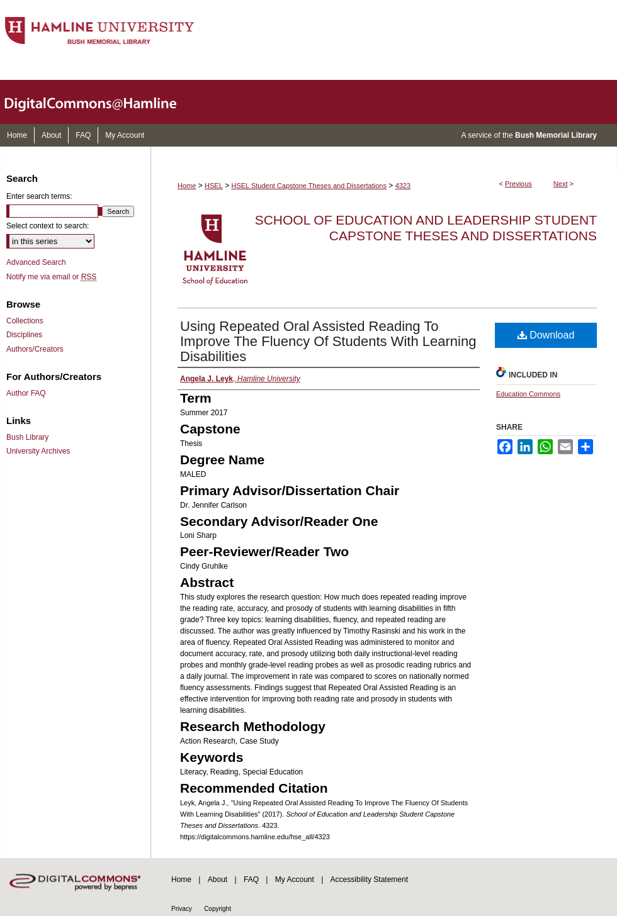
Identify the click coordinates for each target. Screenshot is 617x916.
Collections (24, 320)
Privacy (181, 908)
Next (560, 183)
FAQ (251, 879)
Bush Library (27, 437)
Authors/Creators (35, 349)
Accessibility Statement (369, 879)
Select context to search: (47, 225)
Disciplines (24, 334)
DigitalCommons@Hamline (100, 102)
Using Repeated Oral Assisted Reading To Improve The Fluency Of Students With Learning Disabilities (328, 341)
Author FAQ (26, 393)
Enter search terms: (39, 196)
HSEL (214, 185)
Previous (518, 183)
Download (546, 335)
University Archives (38, 451)
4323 (402, 185)
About (217, 879)
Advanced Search (36, 262)
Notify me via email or (51, 276)
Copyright (217, 908)
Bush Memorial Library (556, 135)
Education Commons (528, 394)
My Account (294, 879)
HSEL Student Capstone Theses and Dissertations (309, 185)
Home (187, 185)
